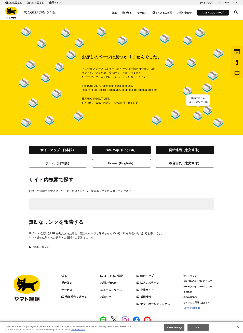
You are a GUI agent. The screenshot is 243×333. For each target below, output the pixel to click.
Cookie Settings (191, 308)
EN (227, 2)
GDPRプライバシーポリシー (197, 286)
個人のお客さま (13, 2)
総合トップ (145, 276)
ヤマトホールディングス (153, 304)
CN (236, 2)
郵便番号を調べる (74, 297)
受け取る (127, 12)
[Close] (237, 326)
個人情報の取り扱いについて (197, 281)
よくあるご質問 (162, 12)
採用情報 (144, 297)
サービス (142, 12)
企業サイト (55, 2)
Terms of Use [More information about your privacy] (78, 329)
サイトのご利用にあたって (196, 302)
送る (114, 12)
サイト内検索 (236, 12)
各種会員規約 (190, 297)
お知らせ (105, 296)
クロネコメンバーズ (213, 12)
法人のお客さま (35, 2)
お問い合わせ (184, 12)
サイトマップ (206, 3)
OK (198, 327)
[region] (121, 327)
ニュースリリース (111, 289)
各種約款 (187, 291)
